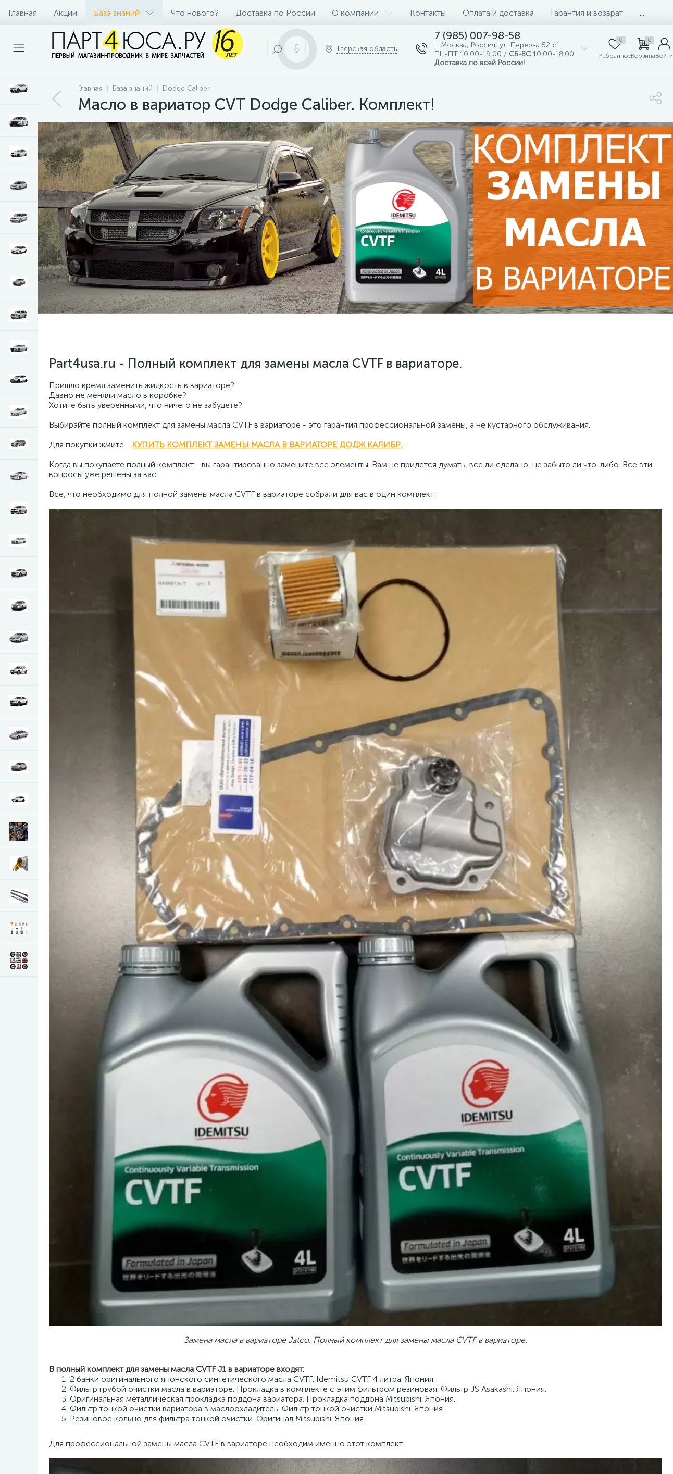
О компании (362, 13)
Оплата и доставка (498, 13)
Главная (22, 13)
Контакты (428, 13)
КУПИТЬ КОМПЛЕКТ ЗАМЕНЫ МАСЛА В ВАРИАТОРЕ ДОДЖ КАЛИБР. (267, 444)
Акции (65, 13)
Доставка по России (275, 13)
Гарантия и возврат (587, 13)
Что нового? (195, 13)
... (642, 13)
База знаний (124, 13)
